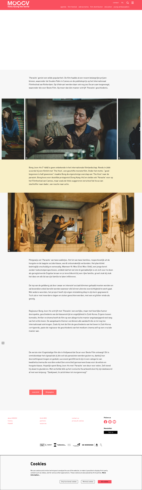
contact (116, 3)
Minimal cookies (87, 481)
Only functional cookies (68, 481)
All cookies (104, 481)
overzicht (35, 433)
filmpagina (50, 433)
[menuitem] (63, 7)
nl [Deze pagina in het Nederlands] (122, 3)
